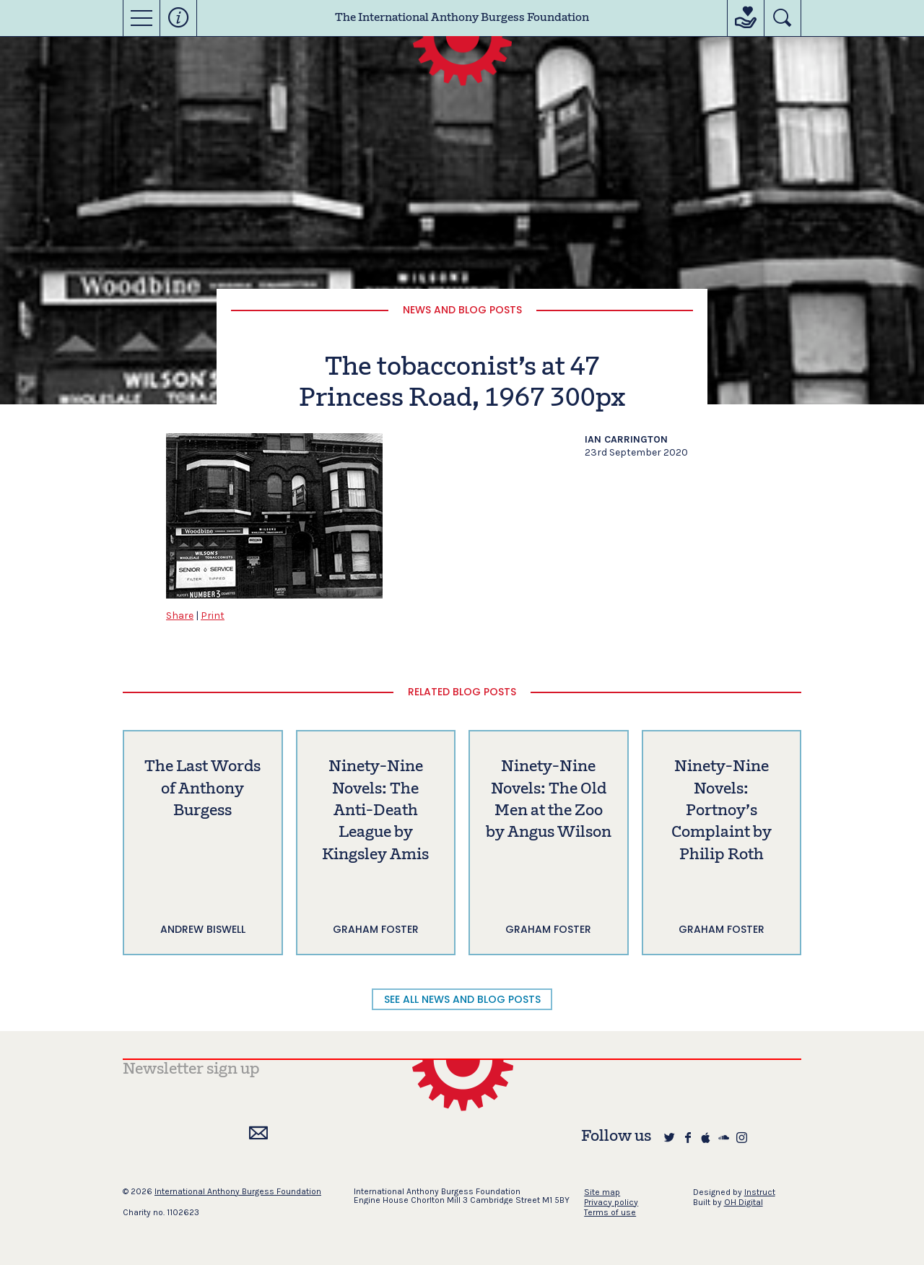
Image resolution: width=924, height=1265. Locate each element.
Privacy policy (611, 1202)
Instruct (759, 1192)
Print (213, 615)
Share (179, 615)
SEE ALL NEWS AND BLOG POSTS (462, 999)
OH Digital (743, 1202)
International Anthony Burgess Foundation (237, 1191)
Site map (602, 1192)
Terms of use (610, 1212)
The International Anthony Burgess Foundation (462, 18)
